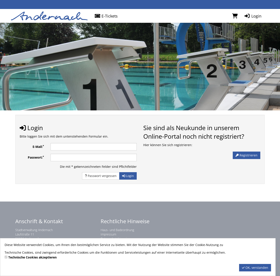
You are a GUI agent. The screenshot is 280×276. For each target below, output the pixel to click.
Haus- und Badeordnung (117, 230)
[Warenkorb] (235, 16)
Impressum (108, 234)
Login (252, 16)
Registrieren (246, 155)
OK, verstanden (255, 267)
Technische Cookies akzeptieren (32, 257)
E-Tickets (106, 16)
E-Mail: (38, 146)
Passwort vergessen (101, 176)
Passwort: (36, 157)
